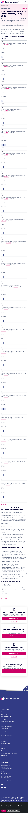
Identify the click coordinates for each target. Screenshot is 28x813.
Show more (3, 504)
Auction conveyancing (6, 723)
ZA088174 (7, 800)
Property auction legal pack (7, 721)
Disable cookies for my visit (13, 810)
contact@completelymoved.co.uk (11, 780)
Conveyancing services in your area (9, 753)
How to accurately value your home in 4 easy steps (13, 596)
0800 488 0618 (6, 773)
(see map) (6, 44)
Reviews (3, 748)
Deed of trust (4, 714)
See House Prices (4, 5)
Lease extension (4, 728)
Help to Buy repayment (6, 726)
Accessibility (4, 758)
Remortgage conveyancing (7, 719)
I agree (4, 810)
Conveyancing (4, 707)
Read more (18, 807)
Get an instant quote (14, 618)
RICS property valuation (6, 716)
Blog (2, 746)
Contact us (3, 741)
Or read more (14, 621)
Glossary (3, 750)
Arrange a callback (5, 743)
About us (3, 738)
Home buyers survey (6, 711)
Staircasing (3, 731)
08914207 (13, 798)
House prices (4, 755)
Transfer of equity (5, 709)
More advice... (4, 598)
